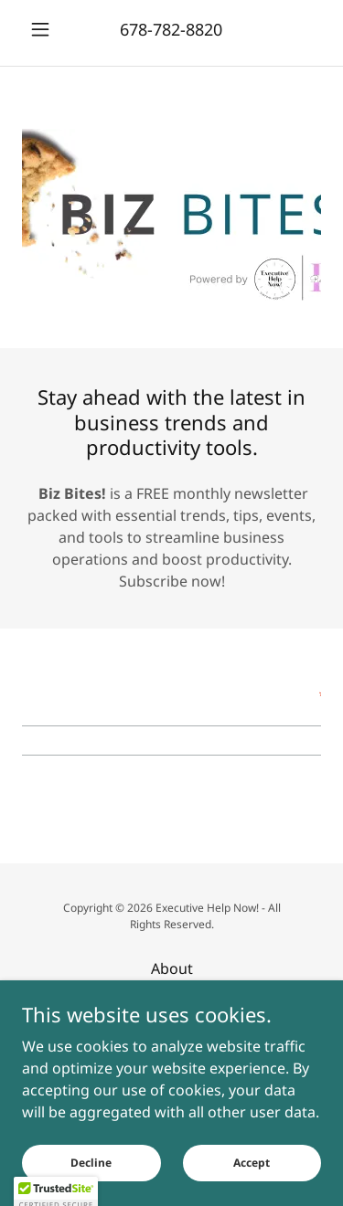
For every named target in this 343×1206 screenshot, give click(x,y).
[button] (44, 29)
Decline (91, 1162)
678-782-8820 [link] (171, 29)
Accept (251, 1162)
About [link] (172, 968)
